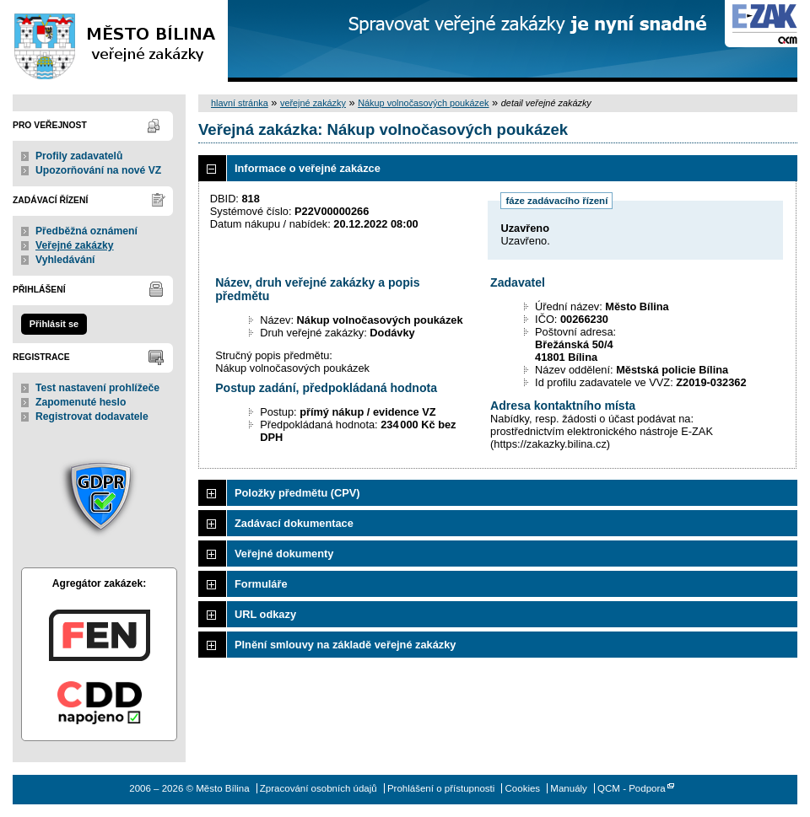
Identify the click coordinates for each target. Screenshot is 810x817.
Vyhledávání (65, 260)
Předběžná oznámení (86, 231)
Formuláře (261, 584)
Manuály (568, 788)
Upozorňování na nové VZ (98, 170)
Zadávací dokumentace (294, 523)
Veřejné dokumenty (284, 553)
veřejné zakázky (313, 103)
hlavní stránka (239, 103)
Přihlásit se (54, 324)
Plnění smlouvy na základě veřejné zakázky (345, 644)
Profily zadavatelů (78, 156)
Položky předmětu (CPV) (297, 492)
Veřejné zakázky (74, 245)
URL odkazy (265, 614)
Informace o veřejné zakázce (308, 168)
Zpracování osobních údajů (318, 788)
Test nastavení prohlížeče (97, 388)
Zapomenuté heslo (80, 402)
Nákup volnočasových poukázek (423, 103)
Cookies (523, 788)
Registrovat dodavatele (91, 416)
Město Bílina (114, 41)
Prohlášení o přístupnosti (440, 788)
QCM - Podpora (631, 788)
